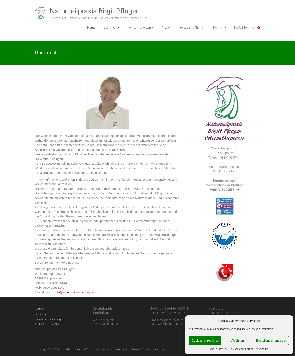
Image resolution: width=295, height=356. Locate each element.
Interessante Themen (191, 27)
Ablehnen (237, 340)
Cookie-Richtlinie (219, 349)
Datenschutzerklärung (241, 349)
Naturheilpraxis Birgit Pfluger (94, 11)
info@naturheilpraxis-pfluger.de (76, 292)
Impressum (261, 349)
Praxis (166, 27)
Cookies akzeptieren (205, 340)
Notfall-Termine (244, 27)
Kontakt (218, 27)
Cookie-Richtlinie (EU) (47, 324)
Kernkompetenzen (139, 27)
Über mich (110, 27)
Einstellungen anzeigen (271, 340)
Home (91, 27)
